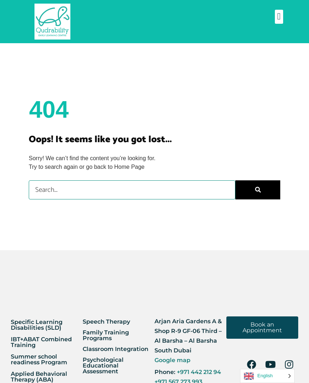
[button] (279, 17)
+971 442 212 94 (198, 372)
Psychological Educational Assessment (103, 365)
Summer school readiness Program (39, 359)
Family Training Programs (106, 335)
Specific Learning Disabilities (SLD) (37, 325)
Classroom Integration (115, 349)
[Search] (257, 189)
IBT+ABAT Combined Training (41, 342)
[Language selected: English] (267, 376)
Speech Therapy (106, 321)
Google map (172, 360)
